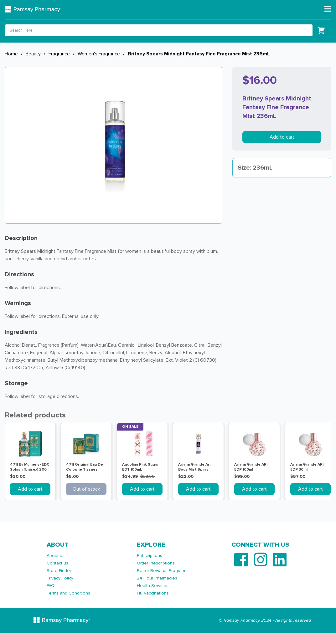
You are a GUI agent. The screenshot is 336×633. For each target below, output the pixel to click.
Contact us (57, 563)
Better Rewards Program (161, 570)
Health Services (152, 585)
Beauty (33, 54)
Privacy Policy (60, 578)
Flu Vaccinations (153, 593)
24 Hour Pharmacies (157, 578)
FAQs (52, 585)
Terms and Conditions (68, 593)
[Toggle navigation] (327, 9)
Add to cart (282, 137)
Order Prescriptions (156, 563)
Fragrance (59, 54)
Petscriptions (149, 555)
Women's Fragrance (99, 54)
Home (11, 54)
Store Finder (59, 570)
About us (56, 555)
